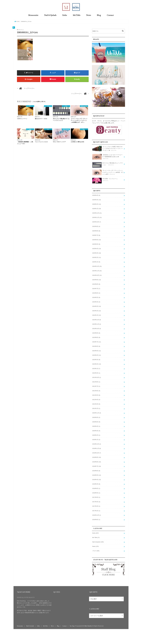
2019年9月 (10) (96, 457)
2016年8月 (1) (96, 519)
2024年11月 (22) (97, 270)
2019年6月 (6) (96, 470)
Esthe (64, 15)
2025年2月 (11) (96, 257)
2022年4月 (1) (96, 372)
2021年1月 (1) (96, 408)
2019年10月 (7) (96, 452)
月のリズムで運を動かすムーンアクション (107, 164)
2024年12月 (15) (97, 266)
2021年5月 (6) (96, 395)
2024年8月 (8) (96, 284)
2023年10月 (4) (96, 328)
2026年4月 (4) (96, 195)
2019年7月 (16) (96, 466)
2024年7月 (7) (96, 288)
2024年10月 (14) (97, 275)
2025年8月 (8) (96, 230)
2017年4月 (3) (96, 501)
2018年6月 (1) (96, 488)
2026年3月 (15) (96, 199)
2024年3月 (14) (96, 306)
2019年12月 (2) (96, 444)
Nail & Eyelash (50, 15)
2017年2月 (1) (96, 510)
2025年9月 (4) (96, 226)
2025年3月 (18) (96, 252)
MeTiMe (76, 15)
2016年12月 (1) (96, 515)
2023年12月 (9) (96, 319)
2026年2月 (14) (96, 204)
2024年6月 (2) (96, 292)
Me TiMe (96, 537)
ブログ (95, 550)
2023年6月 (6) (96, 346)
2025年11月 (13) (97, 217)
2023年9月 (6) (96, 332)
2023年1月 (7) (96, 368)
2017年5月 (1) (96, 497)
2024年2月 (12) (96, 310)
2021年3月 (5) (96, 404)
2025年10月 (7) (96, 221)
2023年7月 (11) (96, 341)
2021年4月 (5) (96, 399)
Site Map (72, 625)
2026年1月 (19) (96, 208)
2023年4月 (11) (96, 355)
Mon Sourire (88, 625)
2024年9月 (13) (96, 279)
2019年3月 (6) (96, 483)
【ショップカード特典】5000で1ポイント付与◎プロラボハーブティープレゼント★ (107, 148)
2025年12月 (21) (97, 213)
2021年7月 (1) (96, 386)
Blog (99, 15)
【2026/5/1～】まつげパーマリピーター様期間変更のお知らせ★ (107, 156)
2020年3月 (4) (96, 430)
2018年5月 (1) (96, 492)
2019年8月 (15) (96, 461)
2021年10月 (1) (96, 377)
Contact (110, 15)
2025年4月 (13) (96, 248)
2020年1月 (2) (96, 439)
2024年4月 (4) (96, 301)
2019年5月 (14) (96, 475)
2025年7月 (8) (96, 235)
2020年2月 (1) (96, 435)
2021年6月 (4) (96, 390)
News (88, 15)
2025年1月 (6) (96, 261)
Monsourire (33, 15)
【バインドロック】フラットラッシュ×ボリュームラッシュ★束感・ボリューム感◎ (108, 172)
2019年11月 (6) (96, 448)
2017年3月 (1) (96, 506)
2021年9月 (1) (96, 381)
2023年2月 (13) (96, 364)
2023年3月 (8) (96, 359)
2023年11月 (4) (96, 324)
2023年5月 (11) (96, 350)
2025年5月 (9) (96, 244)
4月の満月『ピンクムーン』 (105, 180)
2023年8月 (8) (96, 337)
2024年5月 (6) (96, 297)
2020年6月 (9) (96, 421)
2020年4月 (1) (96, 426)
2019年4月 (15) (96, 479)
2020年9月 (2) (96, 417)
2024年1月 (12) (96, 315)
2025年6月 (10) (96, 239)
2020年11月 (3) (96, 412)
